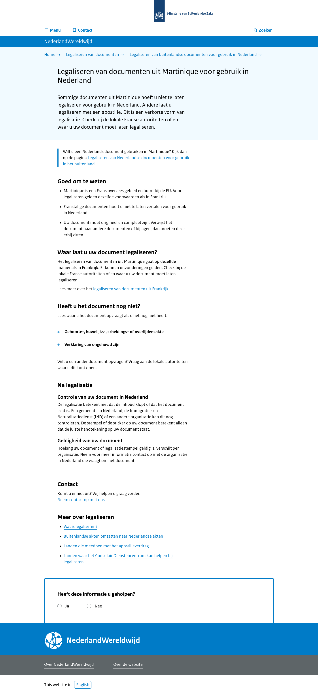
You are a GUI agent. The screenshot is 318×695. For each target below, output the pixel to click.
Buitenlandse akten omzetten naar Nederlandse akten (113, 536)
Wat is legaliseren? (80, 526)
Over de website (128, 664)
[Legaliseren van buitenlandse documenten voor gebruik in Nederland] (197, 55)
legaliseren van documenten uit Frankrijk (130, 289)
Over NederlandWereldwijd (69, 664)
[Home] (53, 55)
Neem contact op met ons (81, 499)
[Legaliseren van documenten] (96, 55)
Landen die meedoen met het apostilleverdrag (106, 546)
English (82, 684)
